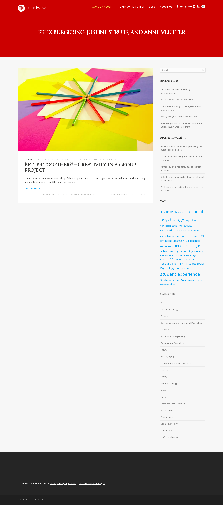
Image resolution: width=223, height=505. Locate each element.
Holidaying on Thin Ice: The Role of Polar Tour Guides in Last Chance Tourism (182, 125)
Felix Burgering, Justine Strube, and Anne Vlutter (84, 159)
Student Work (119, 194)
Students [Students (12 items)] (165, 280)
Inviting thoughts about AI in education (179, 116)
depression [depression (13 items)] (167, 230)
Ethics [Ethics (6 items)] (185, 241)
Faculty (164, 349)
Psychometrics (167, 417)
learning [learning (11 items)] (188, 251)
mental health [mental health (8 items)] (166, 255)
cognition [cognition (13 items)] (191, 220)
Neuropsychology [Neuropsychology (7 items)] (188, 255)
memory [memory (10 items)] (198, 251)
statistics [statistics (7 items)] (179, 268)
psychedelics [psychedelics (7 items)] (180, 259)
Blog (152, 6)
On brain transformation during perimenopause (175, 91)
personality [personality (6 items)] (164, 259)
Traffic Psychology (169, 437)
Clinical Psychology (51, 194)
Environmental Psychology (173, 336)
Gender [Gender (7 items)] (163, 246)
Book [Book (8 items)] (178, 212)
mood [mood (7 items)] (176, 255)
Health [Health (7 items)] (170, 246)
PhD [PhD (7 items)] (171, 259)
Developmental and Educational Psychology (181, 323)
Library (164, 376)
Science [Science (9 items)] (192, 263)
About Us (166, 6)
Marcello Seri (167, 156)
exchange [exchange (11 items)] (194, 241)
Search (203, 6)
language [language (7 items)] (178, 251)
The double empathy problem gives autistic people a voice (181, 108)
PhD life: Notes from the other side (177, 99)
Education (165, 329)
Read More (32, 188)
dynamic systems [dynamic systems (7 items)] (179, 236)
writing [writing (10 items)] (172, 284)
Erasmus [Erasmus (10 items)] (178, 241)
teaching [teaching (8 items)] (176, 280)
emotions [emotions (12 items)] (166, 241)
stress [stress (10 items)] (187, 268)
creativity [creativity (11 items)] (186, 225)
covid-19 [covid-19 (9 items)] (176, 225)
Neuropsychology (169, 383)
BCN (163, 302)
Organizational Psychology (87, 194)
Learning (165, 370)
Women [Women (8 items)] (164, 284)
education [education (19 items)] (196, 235)
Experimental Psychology (172, 343)
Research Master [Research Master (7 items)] (180, 263)
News (163, 390)
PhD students (167, 410)
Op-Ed (163, 397)
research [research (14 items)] (166, 263)
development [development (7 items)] (182, 230)
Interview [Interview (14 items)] (166, 251)
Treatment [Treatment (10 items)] (186, 280)
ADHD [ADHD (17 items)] (164, 212)
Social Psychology (169, 423)
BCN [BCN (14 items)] (173, 212)
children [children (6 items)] (185, 213)
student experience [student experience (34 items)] (180, 274)
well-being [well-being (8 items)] (198, 280)
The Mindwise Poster (130, 6)
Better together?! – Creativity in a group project (80, 167)
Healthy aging (167, 356)
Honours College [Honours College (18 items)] (187, 245)
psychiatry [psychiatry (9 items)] (191, 258)
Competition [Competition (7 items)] (165, 226)
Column (164, 316)
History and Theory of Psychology (177, 363)
